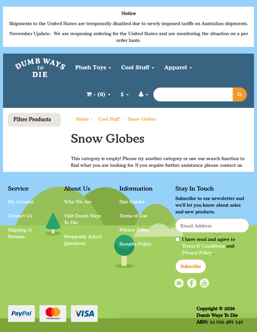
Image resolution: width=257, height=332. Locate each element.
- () (98, 93)
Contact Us (20, 215)
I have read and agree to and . (205, 245)
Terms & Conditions (203, 246)
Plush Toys (93, 67)
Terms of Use (133, 215)
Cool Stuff (137, 67)
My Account (21, 201)
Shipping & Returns (20, 233)
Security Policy (135, 244)
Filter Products (32, 120)
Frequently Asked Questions (82, 240)
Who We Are (78, 201)
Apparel (178, 67)
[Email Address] (212, 225)
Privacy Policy (134, 230)
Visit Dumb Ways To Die (82, 219)
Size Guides (132, 201)
